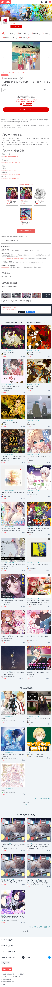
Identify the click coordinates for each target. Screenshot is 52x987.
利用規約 (9, 974)
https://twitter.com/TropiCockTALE (10, 162)
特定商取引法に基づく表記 (9, 283)
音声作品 (4, 72)
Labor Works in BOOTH (26, 184)
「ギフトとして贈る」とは (10, 240)
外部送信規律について (6, 979)
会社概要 (3, 974)
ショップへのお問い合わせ (9, 286)
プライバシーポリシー (14, 976)
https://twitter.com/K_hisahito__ (10, 170)
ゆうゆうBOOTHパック (19, 258)
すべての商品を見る (26, 231)
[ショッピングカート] (46, 2)
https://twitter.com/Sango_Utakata (10, 174)
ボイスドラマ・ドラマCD (16, 72)
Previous (3, 56)
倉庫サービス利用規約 (18, 974)
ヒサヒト (12, 23)
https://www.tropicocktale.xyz (9, 156)
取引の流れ (6, 273)
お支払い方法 (7, 276)
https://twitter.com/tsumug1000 (10, 178)
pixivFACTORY (5, 267)
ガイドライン (4, 976)
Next (49, 56)
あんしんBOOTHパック (7, 258)
